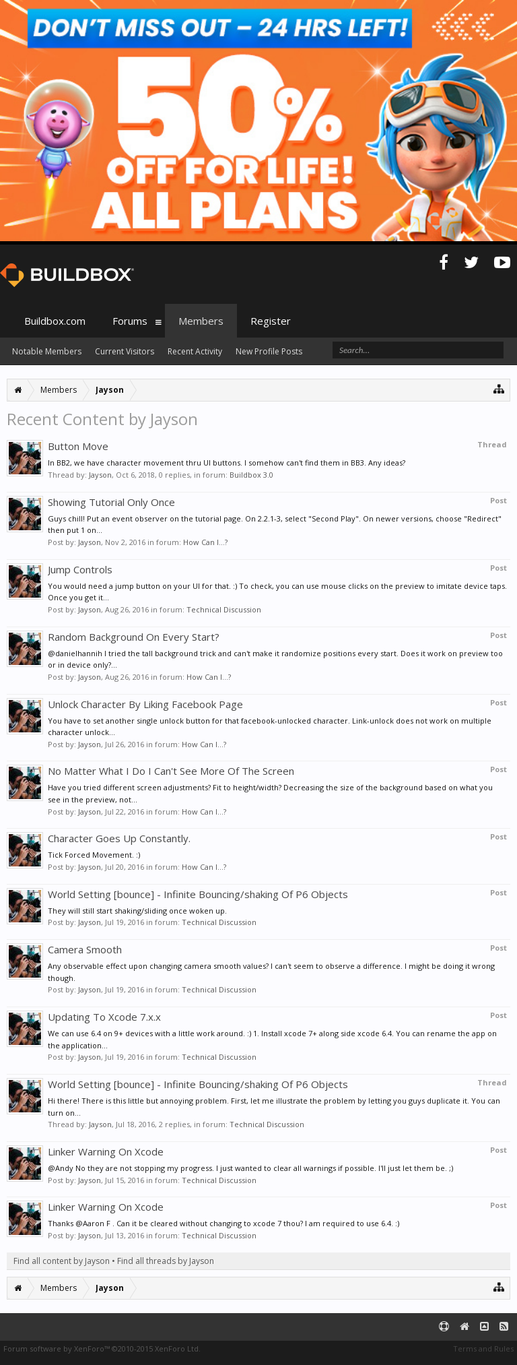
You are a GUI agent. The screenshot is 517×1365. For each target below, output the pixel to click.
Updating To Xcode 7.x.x (104, 1016)
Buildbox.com (54, 320)
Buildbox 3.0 (251, 475)
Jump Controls (80, 569)
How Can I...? (205, 542)
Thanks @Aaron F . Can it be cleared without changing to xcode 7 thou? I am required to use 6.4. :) (223, 1223)
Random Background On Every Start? (133, 636)
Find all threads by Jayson (165, 1261)
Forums (129, 320)
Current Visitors (124, 351)
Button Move (78, 446)
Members (200, 320)
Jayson (100, 475)
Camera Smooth (85, 949)
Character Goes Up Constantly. (119, 838)
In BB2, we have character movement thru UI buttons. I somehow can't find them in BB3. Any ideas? (226, 462)
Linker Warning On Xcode (106, 1151)
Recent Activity (195, 351)
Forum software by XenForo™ (102, 1348)
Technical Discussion (223, 609)
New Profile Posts (269, 351)
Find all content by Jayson (61, 1261)
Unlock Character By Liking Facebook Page (145, 704)
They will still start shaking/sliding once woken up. (137, 911)
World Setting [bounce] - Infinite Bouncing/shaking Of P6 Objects (198, 894)
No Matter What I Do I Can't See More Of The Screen (171, 770)
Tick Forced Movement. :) (94, 855)
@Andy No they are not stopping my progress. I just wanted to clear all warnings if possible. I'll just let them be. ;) (250, 1168)
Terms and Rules (483, 1348)
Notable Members (46, 351)
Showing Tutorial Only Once (111, 502)
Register (270, 320)
